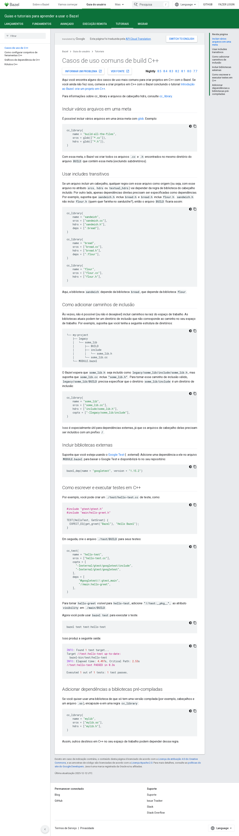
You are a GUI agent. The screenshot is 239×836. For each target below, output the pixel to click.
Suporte (151, 794)
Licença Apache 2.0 (141, 762)
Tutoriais (99, 51)
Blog (57, 794)
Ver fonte (120, 71)
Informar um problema (83, 71)
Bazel (65, 51)
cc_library (165, 96)
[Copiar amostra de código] (195, 126)
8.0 (189, 71)
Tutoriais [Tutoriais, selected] (122, 23)
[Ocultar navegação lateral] (45, 829)
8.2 (177, 71)
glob (141, 118)
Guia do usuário (81, 51)
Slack (150, 806)
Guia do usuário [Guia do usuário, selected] (96, 4)
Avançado (67, 23)
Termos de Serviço (66, 828)
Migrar (143, 23)
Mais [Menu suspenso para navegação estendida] (118, 4)
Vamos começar (67, 4)
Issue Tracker (155, 800)
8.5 (159, 71)
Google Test (116, 454)
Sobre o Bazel (41, 4)
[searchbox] (25, 36)
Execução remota (95, 23)
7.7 (195, 71)
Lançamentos (13, 23)
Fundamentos (41, 23)
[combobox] (150, 4)
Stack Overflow (156, 812)
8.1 (183, 71)
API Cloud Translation (138, 38)
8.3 (171, 71)
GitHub (207, 4)
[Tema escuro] (190, 126)
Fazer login (226, 4)
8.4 (165, 71)
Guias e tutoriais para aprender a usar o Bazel (41, 16)
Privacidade (87, 828)
